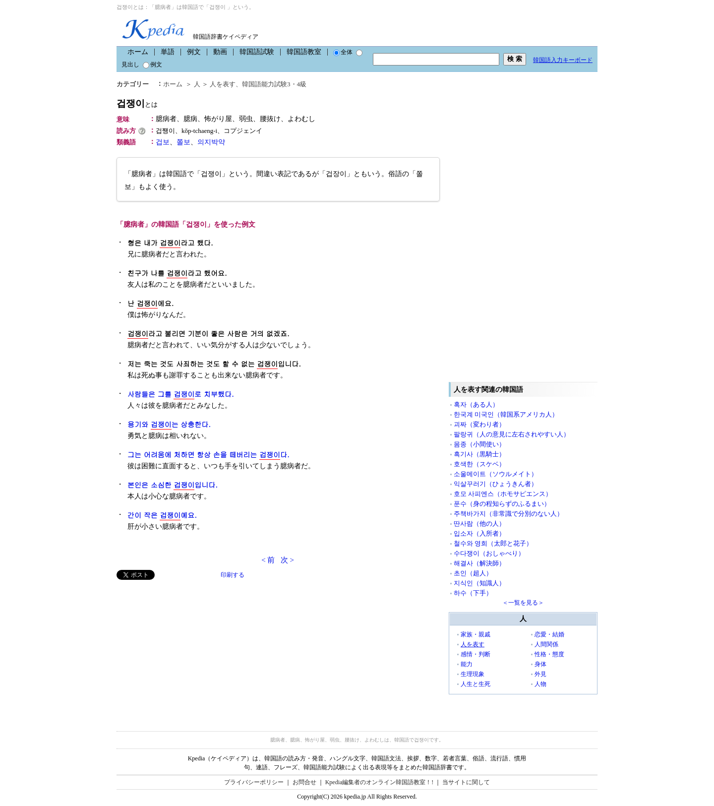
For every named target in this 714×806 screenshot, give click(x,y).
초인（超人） (473, 573)
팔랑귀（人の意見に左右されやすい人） (512, 434)
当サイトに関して (466, 782)
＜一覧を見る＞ (523, 602)
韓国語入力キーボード (563, 60)
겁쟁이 (137, 103)
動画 (220, 52)
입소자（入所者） (479, 533)
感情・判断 (475, 654)
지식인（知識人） (479, 583)
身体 (540, 664)
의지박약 (211, 142)
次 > (287, 560)
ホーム (137, 52)
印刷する (232, 574)
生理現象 (472, 674)
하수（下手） (473, 593)
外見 (540, 674)
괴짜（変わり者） (479, 424)
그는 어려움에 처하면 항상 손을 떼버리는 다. (208, 454)
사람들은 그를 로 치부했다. (180, 394)
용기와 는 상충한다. (169, 424)
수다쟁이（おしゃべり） (489, 553)
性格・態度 (549, 654)
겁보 (163, 142)
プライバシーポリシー (254, 782)
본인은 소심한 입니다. (172, 485)
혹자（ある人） (476, 404)
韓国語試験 (256, 52)
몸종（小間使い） (479, 444)
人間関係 (546, 644)
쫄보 (183, 142)
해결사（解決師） (479, 563)
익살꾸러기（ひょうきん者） (495, 484)
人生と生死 (475, 684)
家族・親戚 (475, 634)
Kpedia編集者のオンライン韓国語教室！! (379, 782)
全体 (343, 52)
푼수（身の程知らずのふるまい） (502, 503)
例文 (194, 52)
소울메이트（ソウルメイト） (495, 474)
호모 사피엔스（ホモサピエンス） (503, 493)
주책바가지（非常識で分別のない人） (508, 513)
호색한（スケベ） (479, 464)
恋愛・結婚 (549, 634)
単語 (168, 52)
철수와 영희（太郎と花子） (493, 543)
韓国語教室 (304, 52)
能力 (467, 664)
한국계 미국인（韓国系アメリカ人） (506, 414)
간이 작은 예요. (162, 515)
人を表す (223, 84)
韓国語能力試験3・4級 (274, 84)
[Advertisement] (191, 649)
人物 (540, 684)
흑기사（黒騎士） (479, 454)
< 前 (268, 560)
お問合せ (304, 782)
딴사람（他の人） (479, 523)
